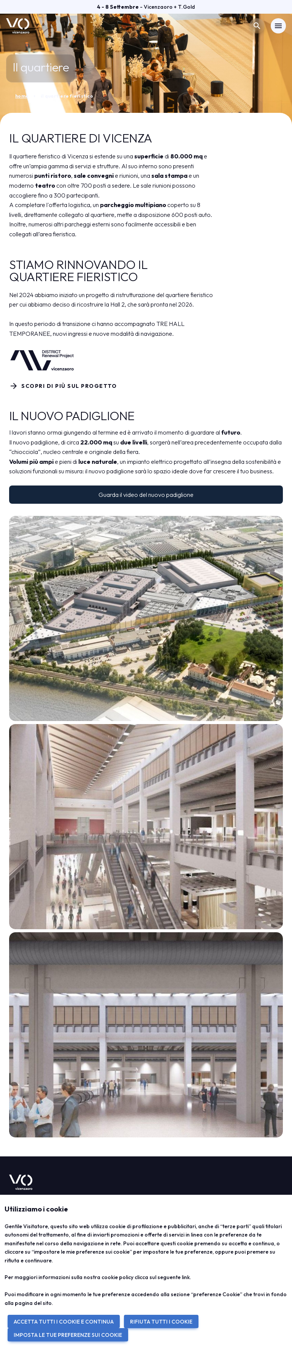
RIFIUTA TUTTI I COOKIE (161, 1321)
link (186, 1277)
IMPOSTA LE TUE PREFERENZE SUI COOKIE (68, 1335)
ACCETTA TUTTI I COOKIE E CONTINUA (64, 1321)
